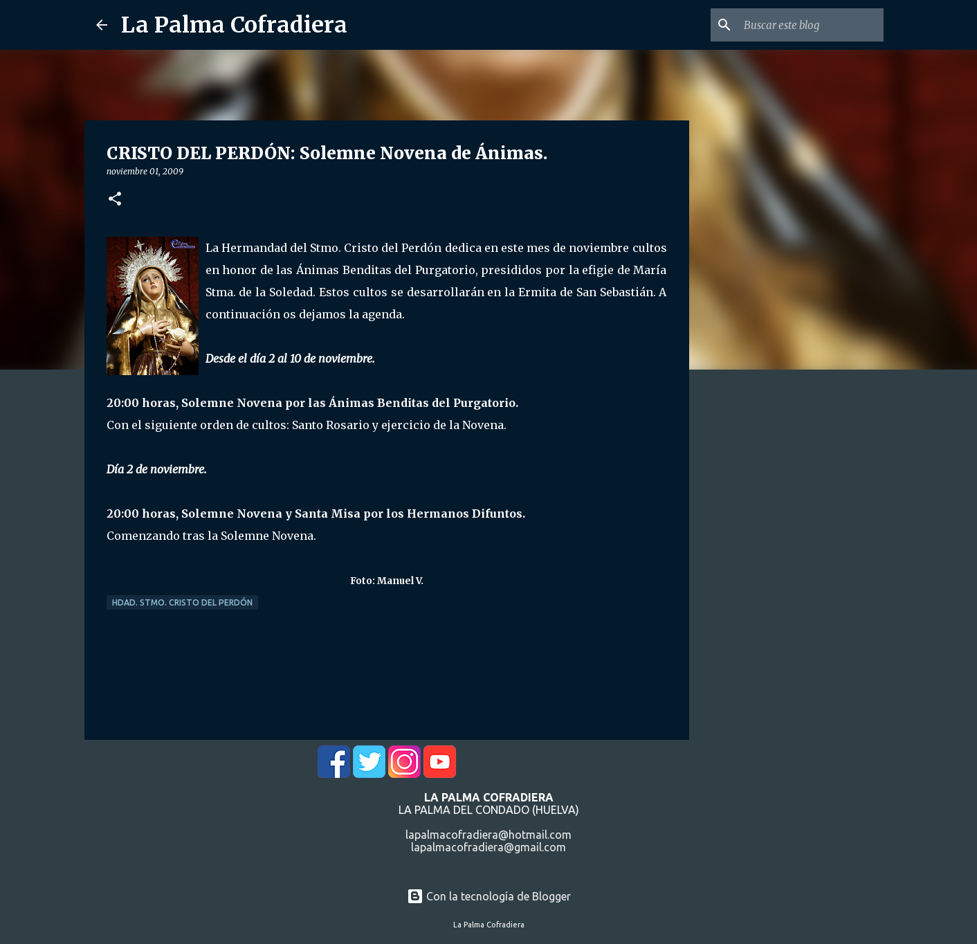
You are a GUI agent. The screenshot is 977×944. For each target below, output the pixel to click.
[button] (115, 199)
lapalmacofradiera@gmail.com (488, 847)
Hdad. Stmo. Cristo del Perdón (182, 602)
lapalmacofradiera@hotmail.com (488, 834)
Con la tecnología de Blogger (489, 896)
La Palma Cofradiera (234, 25)
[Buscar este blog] (811, 25)
